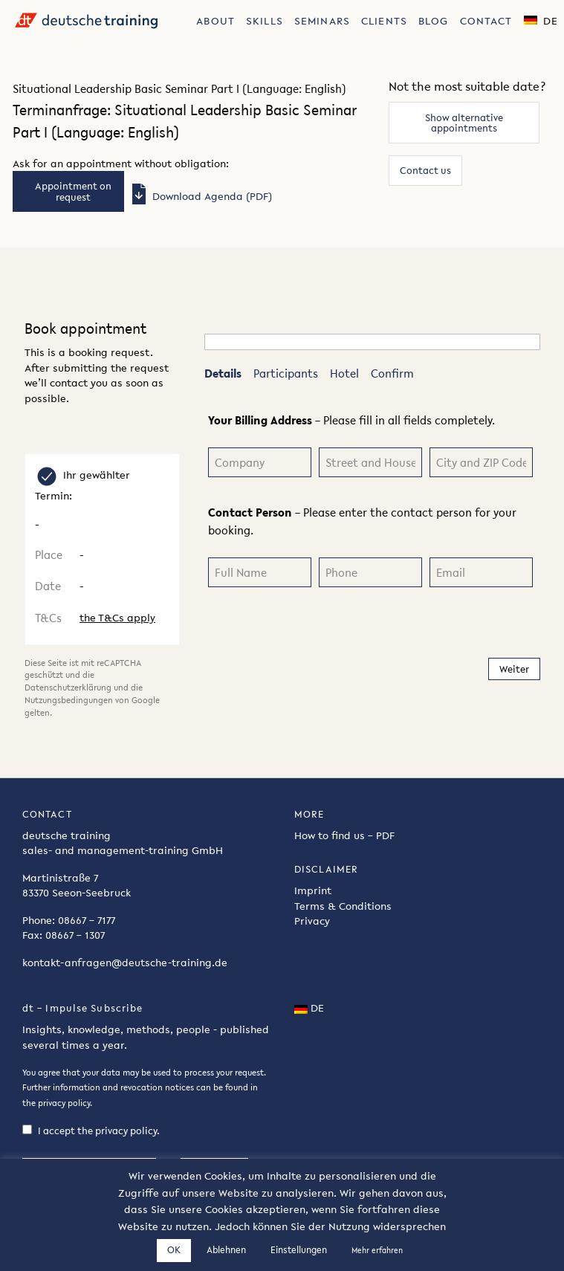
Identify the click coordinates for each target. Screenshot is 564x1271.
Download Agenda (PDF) (199, 196)
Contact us (425, 170)
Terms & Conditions (343, 908)
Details (223, 373)
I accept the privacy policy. (91, 1133)
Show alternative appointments (464, 122)
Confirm (392, 373)
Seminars (322, 20)
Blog (433, 20)
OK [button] (174, 1250)
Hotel (344, 373)
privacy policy (64, 1105)
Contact (486, 20)
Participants (285, 373)
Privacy (312, 923)
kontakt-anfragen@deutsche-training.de (124, 964)
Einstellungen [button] (298, 1249)
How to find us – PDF (344, 837)
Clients (384, 20)
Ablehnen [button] (226, 1249)
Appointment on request (73, 191)
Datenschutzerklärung (68, 687)
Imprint (312, 892)
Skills (264, 20)
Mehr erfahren (377, 1250)
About (215, 20)
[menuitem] (216, 19)
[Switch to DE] (541, 19)
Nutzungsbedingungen (69, 700)
